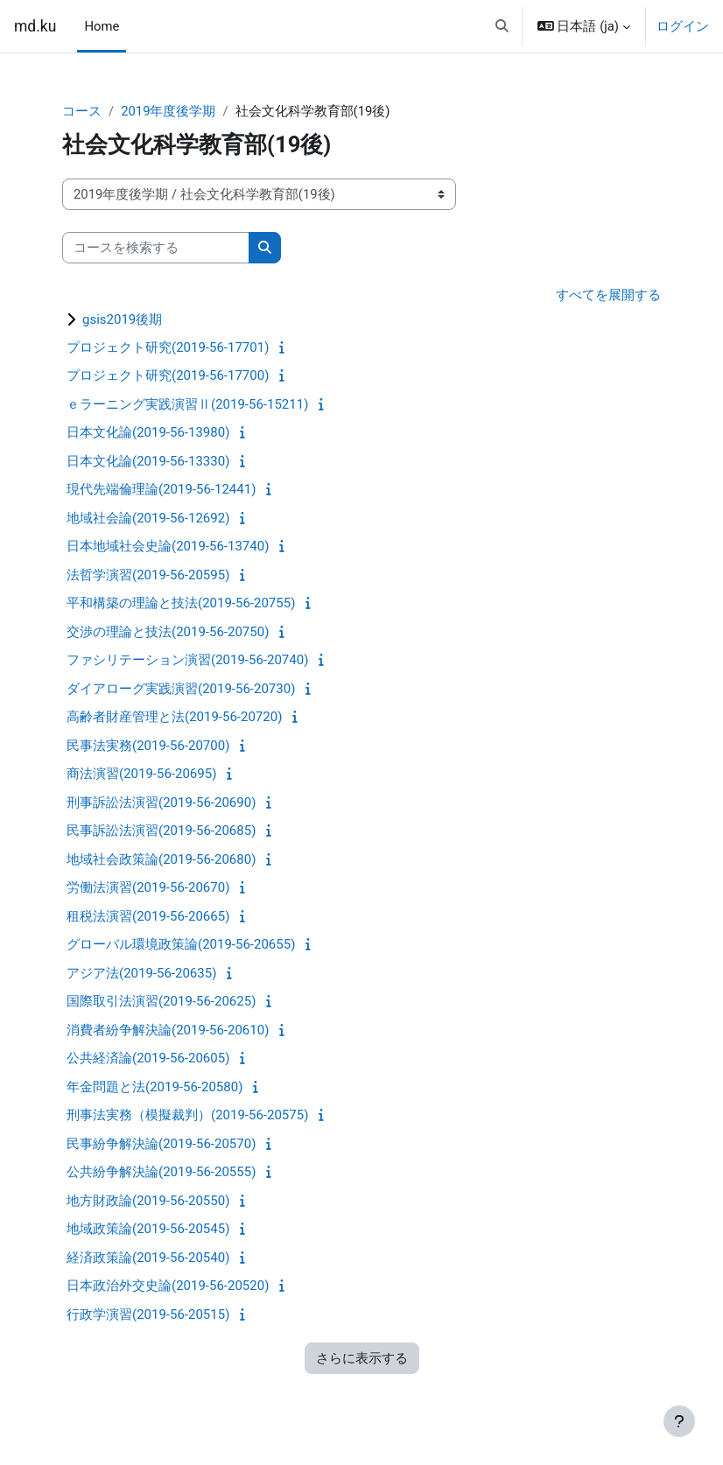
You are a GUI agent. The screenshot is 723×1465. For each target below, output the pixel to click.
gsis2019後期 (122, 319)
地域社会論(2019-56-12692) (148, 518)
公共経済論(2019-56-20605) (148, 1058)
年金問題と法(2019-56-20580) (154, 1087)
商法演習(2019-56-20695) (141, 774)
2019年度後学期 (168, 111)
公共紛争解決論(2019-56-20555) (161, 1172)
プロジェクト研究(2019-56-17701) (168, 347)
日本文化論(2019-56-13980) (148, 432)
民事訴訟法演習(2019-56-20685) (161, 830)
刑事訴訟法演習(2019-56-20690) (161, 802)
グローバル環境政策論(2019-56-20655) (181, 944)
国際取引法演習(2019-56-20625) (161, 1001)
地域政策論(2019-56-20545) (148, 1229)
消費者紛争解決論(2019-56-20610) (168, 1030)
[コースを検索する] (155, 247)
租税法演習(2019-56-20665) (148, 916)
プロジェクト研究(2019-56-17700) (168, 375)
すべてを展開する (608, 295)
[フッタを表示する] (679, 1421)
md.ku (35, 26)
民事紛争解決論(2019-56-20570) (161, 1144)
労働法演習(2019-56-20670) (148, 887)
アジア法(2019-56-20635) (141, 973)
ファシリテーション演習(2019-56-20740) (187, 660)
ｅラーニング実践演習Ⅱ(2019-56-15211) (187, 404)
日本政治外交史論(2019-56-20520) (168, 1285)
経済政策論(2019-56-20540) (148, 1257)
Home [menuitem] (101, 26)
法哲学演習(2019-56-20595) (148, 575)
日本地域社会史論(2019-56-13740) (168, 546)
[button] (502, 26)
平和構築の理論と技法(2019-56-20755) (181, 603)
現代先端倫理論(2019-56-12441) (161, 489)
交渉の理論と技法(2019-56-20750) (168, 632)
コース (82, 111)
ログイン (682, 26)
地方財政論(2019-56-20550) (148, 1201)
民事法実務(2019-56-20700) (148, 746)
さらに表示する (362, 1358)
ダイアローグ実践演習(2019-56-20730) (181, 689)
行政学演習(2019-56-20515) (148, 1314)
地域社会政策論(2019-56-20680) (161, 859)
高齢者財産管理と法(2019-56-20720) (174, 717)
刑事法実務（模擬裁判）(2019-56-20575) (187, 1115)
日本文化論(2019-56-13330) (148, 461)
